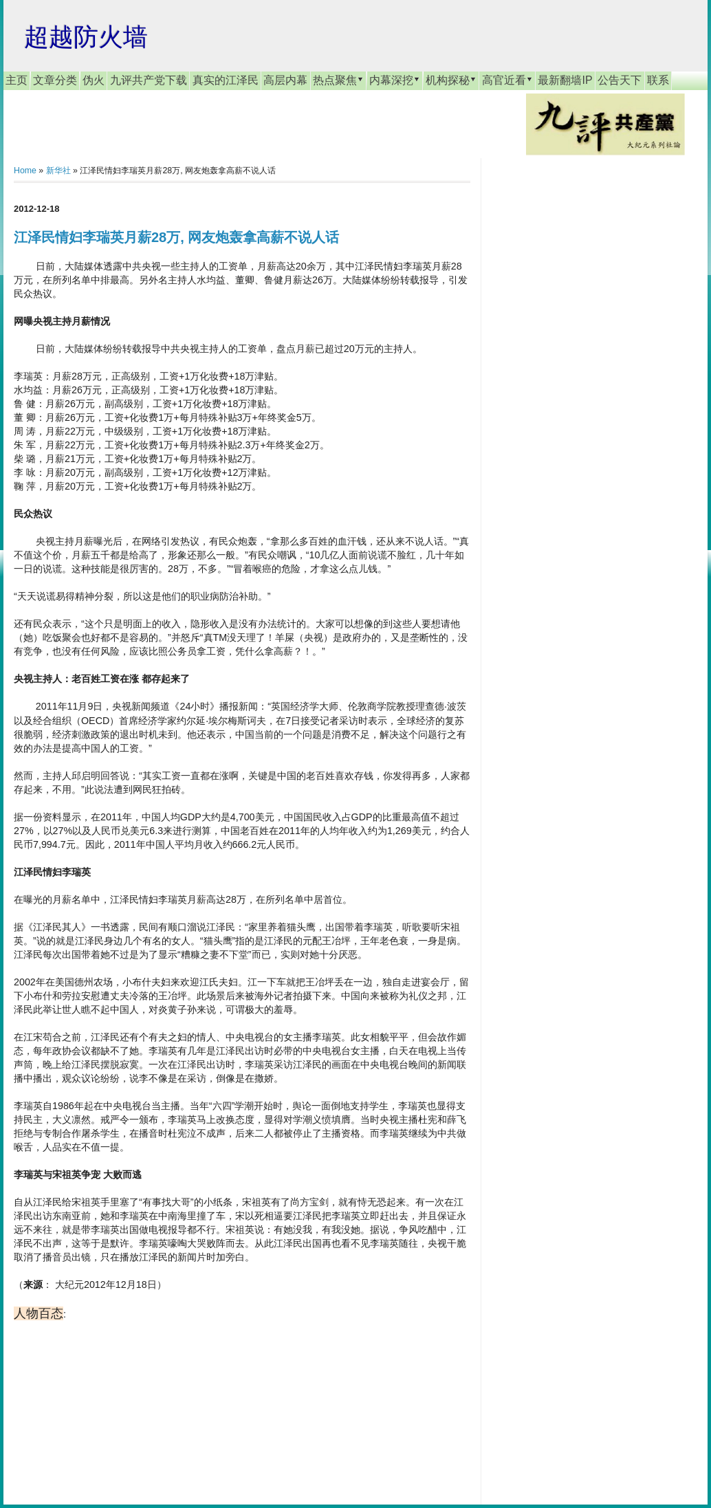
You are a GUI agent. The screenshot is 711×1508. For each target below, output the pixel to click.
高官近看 (507, 80)
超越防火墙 (86, 37)
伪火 (94, 80)
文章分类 (55, 80)
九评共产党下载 (148, 80)
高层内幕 (285, 80)
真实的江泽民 (226, 80)
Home (25, 170)
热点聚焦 (338, 80)
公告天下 (620, 80)
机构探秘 (451, 80)
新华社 (58, 170)
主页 (17, 80)
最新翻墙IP (565, 80)
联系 (658, 80)
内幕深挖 (394, 80)
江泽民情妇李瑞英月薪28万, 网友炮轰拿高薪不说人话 (176, 237)
